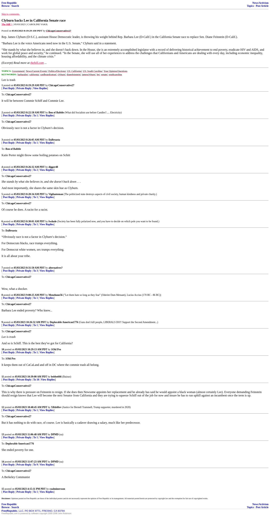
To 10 (36, 379)
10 (3, 349)
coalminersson (57, 488)
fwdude (53, 221)
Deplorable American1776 (64, 322)
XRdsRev (56, 407)
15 (3, 488)
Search (15, 6)
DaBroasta (54, 139)
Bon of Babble (56, 112)
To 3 (35, 270)
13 (3, 434)
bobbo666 (56, 376)
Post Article (262, 6)
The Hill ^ (7, 24)
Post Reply (9, 88)
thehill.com (37, 62)
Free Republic (9, 3)
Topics (250, 6)
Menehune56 (56, 295)
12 (3, 407)
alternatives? (56, 267)
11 (3, 376)
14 (3, 461)
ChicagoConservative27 (61, 85)
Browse (6, 6)
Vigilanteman (56, 194)
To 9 (35, 464)
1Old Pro (56, 349)
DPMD (55, 434)
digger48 (53, 167)
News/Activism (260, 3)
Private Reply (24, 88)
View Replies (40, 88)
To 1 (35, 115)
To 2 (35, 170)
